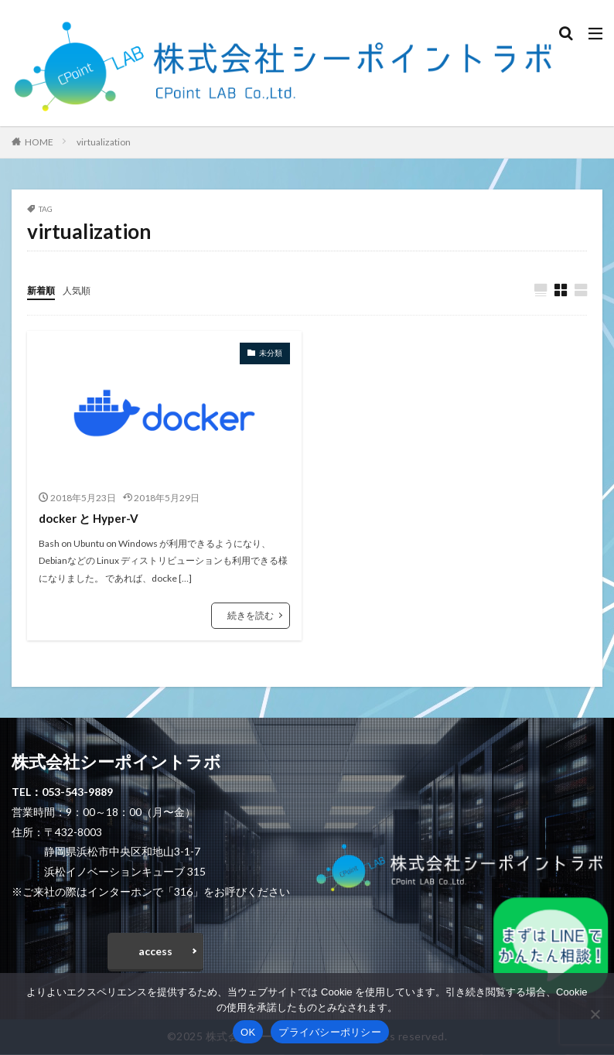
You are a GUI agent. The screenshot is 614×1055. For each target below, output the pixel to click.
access (155, 951)
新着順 (43, 289)
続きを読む (250, 616)
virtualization (104, 142)
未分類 (270, 353)
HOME (39, 142)
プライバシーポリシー (329, 1032)
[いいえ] (594, 1014)
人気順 (83, 289)
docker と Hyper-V (92, 518)
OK (247, 1032)
